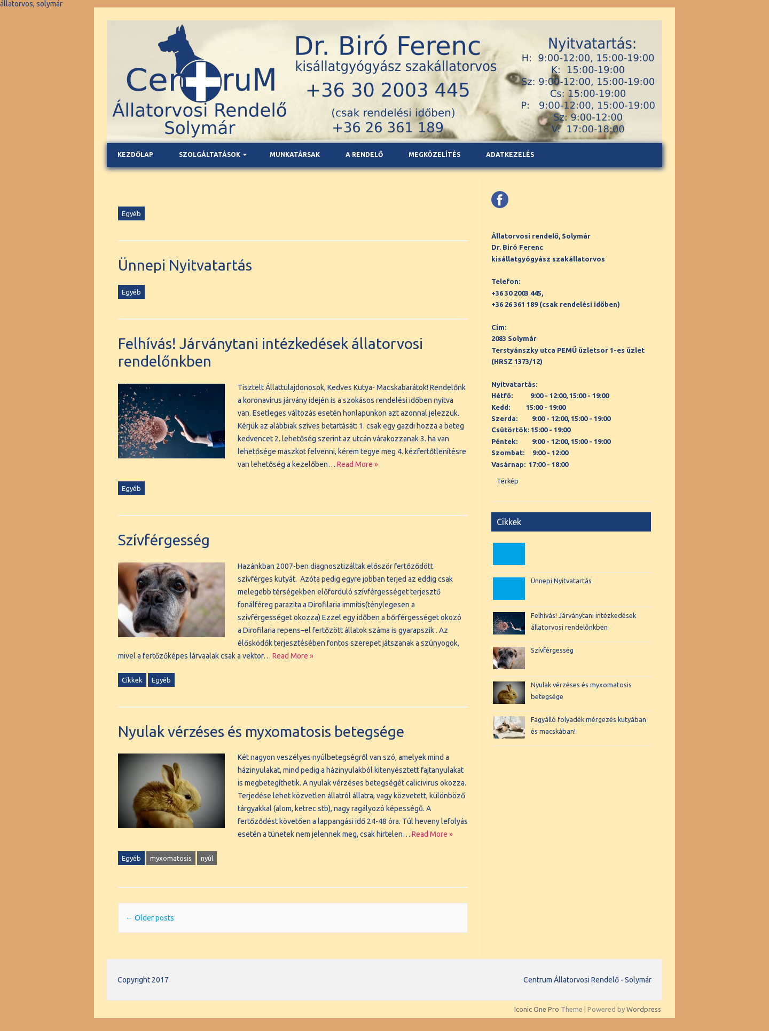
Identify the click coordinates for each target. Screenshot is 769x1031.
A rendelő (364, 154)
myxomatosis (171, 858)
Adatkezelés (510, 154)
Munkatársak (295, 154)
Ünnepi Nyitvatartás (185, 265)
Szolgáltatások (209, 154)
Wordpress (643, 1009)
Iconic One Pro (536, 1009)
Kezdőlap (135, 154)
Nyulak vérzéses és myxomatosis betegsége (261, 731)
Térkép (508, 481)
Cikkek (132, 680)
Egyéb (131, 213)
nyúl (207, 858)
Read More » (357, 464)
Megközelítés (434, 154)
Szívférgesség (164, 540)
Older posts (149, 918)
